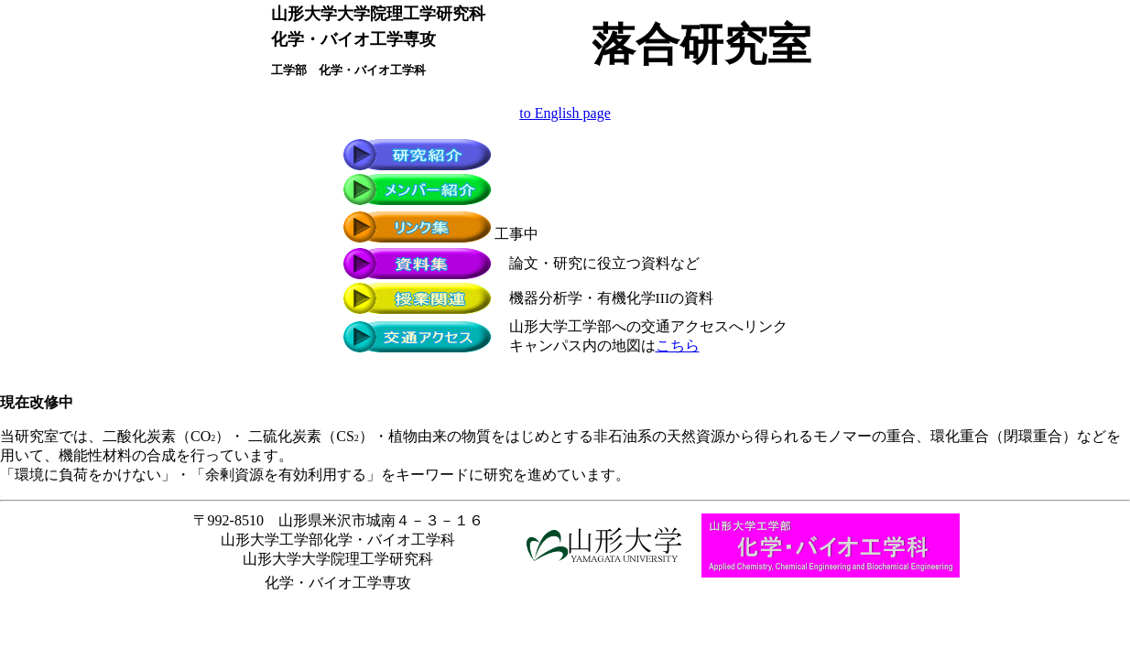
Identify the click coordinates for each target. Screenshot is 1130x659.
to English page (565, 113)
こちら (678, 345)
